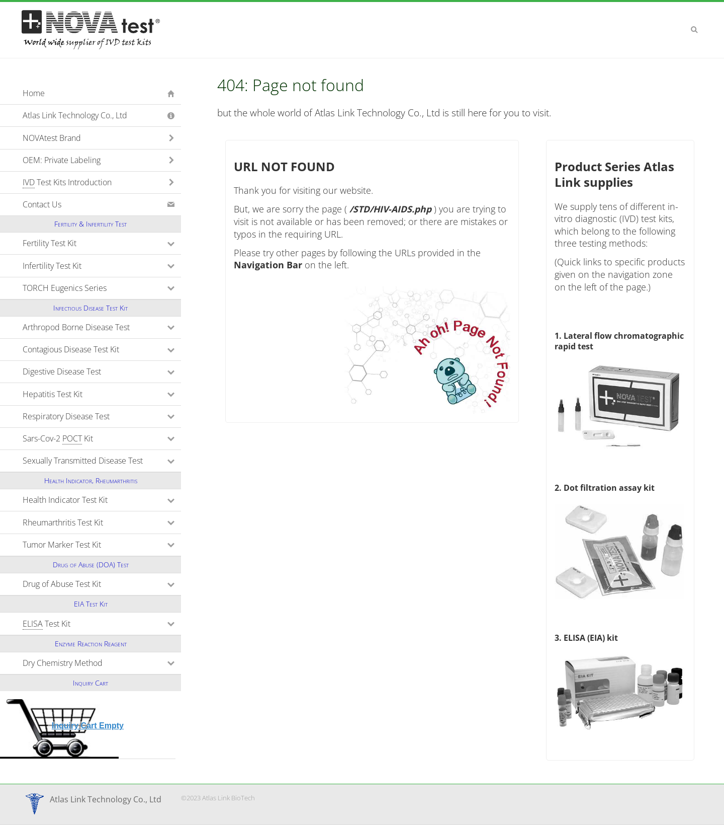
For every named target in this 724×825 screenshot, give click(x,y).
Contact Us (42, 204)
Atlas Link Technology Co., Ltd (75, 115)
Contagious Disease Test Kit (102, 349)
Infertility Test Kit (96, 265)
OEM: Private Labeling (62, 160)
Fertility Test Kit (93, 243)
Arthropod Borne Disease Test (102, 327)
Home (34, 93)
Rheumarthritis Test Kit (102, 522)
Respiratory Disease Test (102, 416)
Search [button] (694, 30)
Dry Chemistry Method (102, 662)
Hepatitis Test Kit (96, 394)
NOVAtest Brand (52, 137)
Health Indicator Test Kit (102, 499)
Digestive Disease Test (102, 371)
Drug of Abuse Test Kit (102, 583)
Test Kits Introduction (67, 182)
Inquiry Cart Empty (88, 725)
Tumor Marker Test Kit (102, 544)
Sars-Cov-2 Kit (102, 438)
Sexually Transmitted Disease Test (102, 460)
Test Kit (90, 624)
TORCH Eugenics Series (102, 287)
